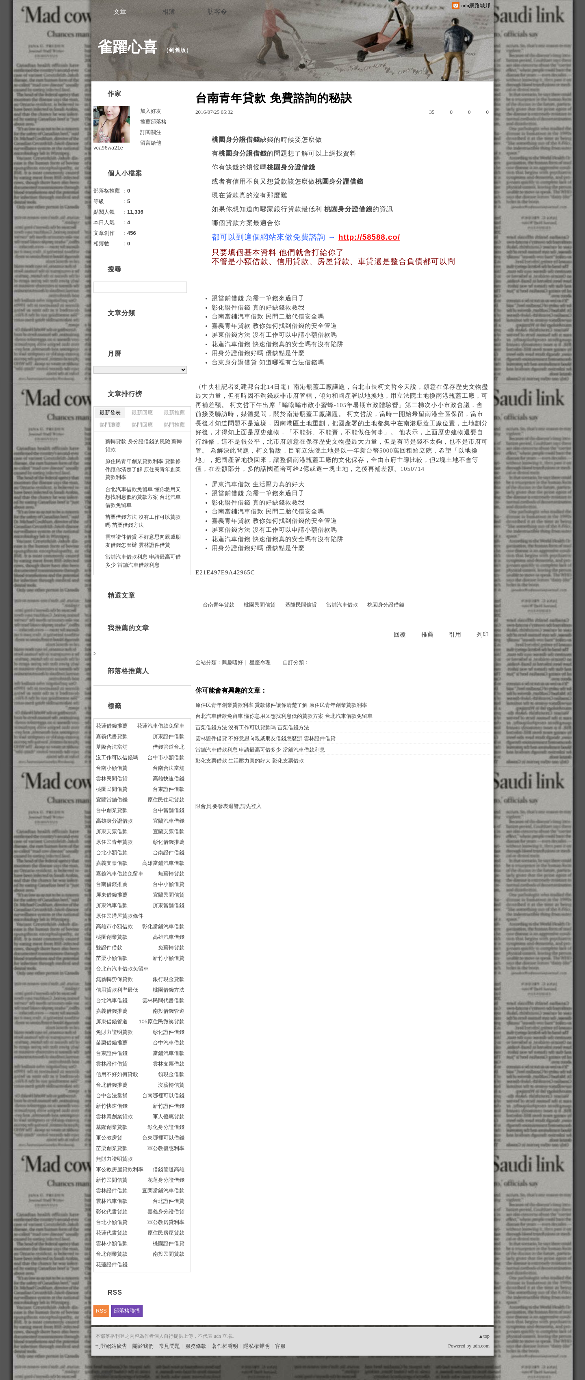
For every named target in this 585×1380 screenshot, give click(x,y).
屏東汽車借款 (112, 905)
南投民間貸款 (168, 1254)
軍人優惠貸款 (168, 1117)
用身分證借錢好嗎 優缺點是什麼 (258, 353)
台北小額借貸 (112, 1222)
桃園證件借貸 (168, 1243)
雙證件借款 (109, 948)
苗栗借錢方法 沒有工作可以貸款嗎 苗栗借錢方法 (252, 727)
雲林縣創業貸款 (114, 1117)
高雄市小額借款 (114, 926)
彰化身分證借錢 (165, 1127)
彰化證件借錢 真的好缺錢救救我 (258, 307)
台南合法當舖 (168, 768)
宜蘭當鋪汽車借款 (163, 1190)
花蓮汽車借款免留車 (160, 726)
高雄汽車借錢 (168, 937)
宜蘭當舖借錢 (112, 800)
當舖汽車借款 (342, 605)
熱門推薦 (174, 425)
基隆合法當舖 (112, 747)
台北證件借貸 (168, 1201)
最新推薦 (174, 412)
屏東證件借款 (168, 736)
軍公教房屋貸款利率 (119, 1169)
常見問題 (169, 1346)
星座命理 (260, 662)
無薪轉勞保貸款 (114, 979)
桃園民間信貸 (259, 605)
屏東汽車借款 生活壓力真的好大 (258, 484)
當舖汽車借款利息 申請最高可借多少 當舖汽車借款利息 (260, 750)
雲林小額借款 (112, 1243)
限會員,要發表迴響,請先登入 (228, 806)
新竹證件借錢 (168, 1106)
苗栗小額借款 (112, 958)
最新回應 (142, 412)
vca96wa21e (108, 148)
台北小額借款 (112, 852)
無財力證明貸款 (114, 1159)
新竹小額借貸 (168, 958)
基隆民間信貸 (301, 605)
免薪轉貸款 (171, 948)
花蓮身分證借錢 (165, 1180)
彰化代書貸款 (112, 1212)
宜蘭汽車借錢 (168, 821)
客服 (280, 1346)
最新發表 (110, 412)
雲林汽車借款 (112, 1201)
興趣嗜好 (232, 662)
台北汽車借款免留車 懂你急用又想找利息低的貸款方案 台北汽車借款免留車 (284, 716)
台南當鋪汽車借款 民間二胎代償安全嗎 (268, 316)
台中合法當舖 (112, 1095)
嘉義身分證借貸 (165, 1212)
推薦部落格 (153, 122)
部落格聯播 (127, 1311)
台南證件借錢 (168, 852)
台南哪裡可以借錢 (163, 1095)
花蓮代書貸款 (112, 1233)
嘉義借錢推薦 (112, 1011)
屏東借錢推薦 (112, 895)
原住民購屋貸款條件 (119, 916)
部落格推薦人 (128, 670)
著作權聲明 (225, 1346)
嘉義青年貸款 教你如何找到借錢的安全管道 (274, 326)
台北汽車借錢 (112, 1000)
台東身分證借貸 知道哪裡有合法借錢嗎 (268, 362)
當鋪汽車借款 (168, 1053)
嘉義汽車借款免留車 (119, 874)
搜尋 (180, 287)
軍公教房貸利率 (165, 1222)
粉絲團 (103, 1374)
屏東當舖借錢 (168, 905)
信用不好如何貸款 (117, 1074)
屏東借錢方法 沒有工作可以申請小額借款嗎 (274, 334)
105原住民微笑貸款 (161, 1021)
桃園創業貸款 (112, 937)
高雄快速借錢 (168, 779)
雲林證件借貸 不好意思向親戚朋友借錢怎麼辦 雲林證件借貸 (265, 738)
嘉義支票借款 (112, 863)
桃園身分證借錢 (385, 605)
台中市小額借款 (165, 757)
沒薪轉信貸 (171, 1085)
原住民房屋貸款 (165, 1233)
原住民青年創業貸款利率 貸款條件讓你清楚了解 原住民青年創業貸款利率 (281, 705)
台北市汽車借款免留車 (122, 969)
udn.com (481, 1346)
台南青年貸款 (218, 605)
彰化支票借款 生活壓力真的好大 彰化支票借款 (249, 761)
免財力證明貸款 (114, 1032)
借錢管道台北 (168, 747)
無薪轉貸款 (171, 874)
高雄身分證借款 (114, 821)
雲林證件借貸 (112, 1064)
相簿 (168, 11)
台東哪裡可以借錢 (163, 1138)
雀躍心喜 (128, 47)
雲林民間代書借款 (163, 1000)
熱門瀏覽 (110, 425)
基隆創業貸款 (112, 1127)
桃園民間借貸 (112, 789)
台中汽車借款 (168, 1043)
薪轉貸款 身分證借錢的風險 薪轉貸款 (143, 445)
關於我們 (143, 1346)
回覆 (400, 634)
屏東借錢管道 (112, 1021)
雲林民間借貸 (112, 779)
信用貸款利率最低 (117, 990)
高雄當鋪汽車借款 (163, 863)
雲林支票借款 (168, 1064)
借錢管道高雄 (168, 1169)
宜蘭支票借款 (168, 831)
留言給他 (150, 143)
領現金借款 (171, 1074)
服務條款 (195, 1346)
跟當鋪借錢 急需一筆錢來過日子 (258, 298)
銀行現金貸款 (168, 979)
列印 (483, 634)
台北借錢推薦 (112, 1085)
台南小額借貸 (112, 768)
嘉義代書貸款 (112, 736)
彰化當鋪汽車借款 (163, 926)
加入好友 (150, 111)
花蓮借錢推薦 (112, 726)
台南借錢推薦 (112, 884)
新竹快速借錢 (112, 1106)
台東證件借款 (168, 789)
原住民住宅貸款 (165, 800)
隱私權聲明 (256, 1346)
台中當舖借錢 (168, 810)
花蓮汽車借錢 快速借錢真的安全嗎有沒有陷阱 (278, 344)
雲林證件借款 (112, 1190)
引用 (455, 634)
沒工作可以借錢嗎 (117, 757)
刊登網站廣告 (111, 1346)
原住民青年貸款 (114, 842)
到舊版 (177, 50)
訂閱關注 (150, 132)
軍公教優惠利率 (165, 1148)
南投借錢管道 (168, 1011)
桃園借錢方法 (168, 990)
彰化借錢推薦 (168, 842)
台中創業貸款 (112, 810)
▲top (484, 1336)
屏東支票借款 (112, 831)
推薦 (427, 634)
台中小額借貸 (168, 884)
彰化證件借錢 (168, 1032)
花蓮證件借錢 (112, 1264)
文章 (119, 11)
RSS (101, 1311)
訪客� (217, 11)
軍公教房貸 (109, 1138)
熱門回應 (142, 425)
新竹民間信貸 (112, 1180)
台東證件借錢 (112, 1053)
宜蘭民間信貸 (168, 895)
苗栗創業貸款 (112, 1148)
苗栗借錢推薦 (112, 1043)
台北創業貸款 (112, 1254)
